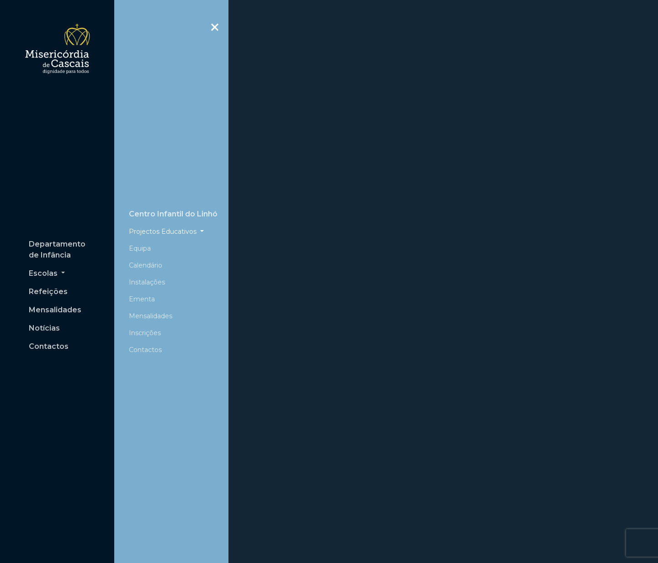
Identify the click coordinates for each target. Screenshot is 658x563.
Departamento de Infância (57, 249)
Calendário (145, 238)
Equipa (140, 221)
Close (214, 32)
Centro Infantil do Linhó (173, 186)
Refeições (48, 291)
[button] (260, 142)
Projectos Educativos (163, 204)
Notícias (44, 328)
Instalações (147, 255)
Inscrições (145, 305)
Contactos (49, 346)
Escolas (44, 273)
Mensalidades (55, 309)
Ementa (142, 272)
